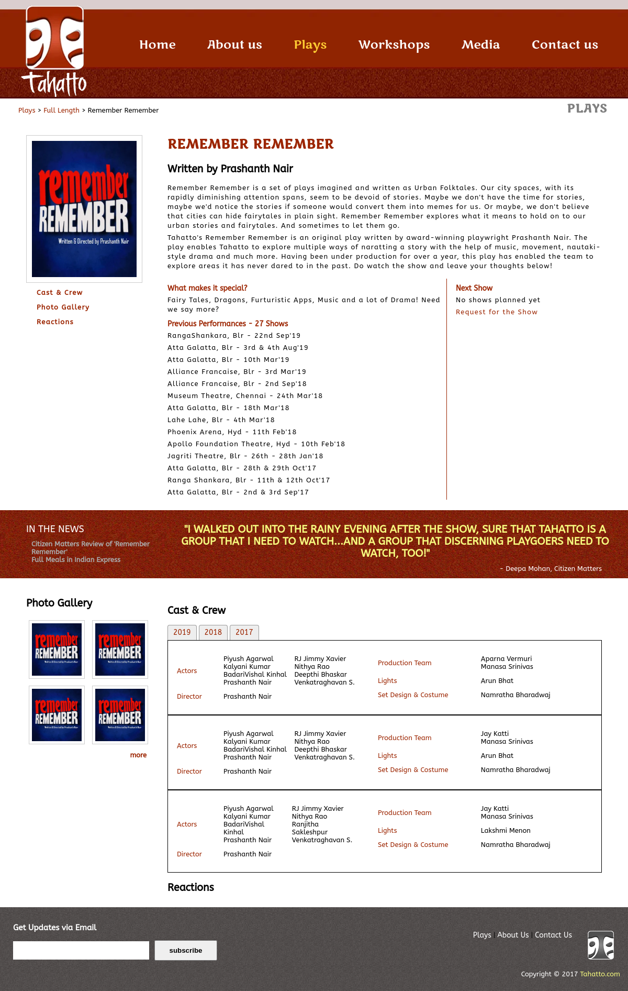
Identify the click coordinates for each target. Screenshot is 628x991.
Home (157, 45)
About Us (513, 935)
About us (234, 45)
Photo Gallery (63, 307)
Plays (310, 45)
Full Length (61, 110)
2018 (213, 632)
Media (480, 45)
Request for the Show (497, 312)
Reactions (55, 322)
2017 (244, 632)
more (138, 755)
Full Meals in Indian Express (75, 560)
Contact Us (553, 935)
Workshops (394, 45)
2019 (182, 632)
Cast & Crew (60, 292)
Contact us (565, 45)
